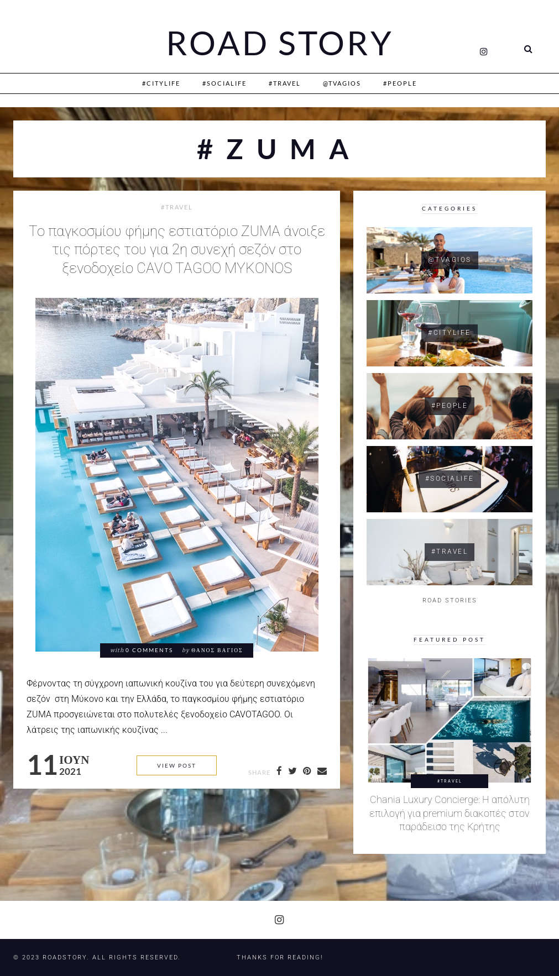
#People (400, 83)
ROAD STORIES (449, 600)
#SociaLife (224, 83)
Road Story (280, 43)
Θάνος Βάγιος (217, 650)
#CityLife (161, 83)
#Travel (285, 83)
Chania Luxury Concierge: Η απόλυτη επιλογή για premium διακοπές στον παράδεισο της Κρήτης (449, 813)
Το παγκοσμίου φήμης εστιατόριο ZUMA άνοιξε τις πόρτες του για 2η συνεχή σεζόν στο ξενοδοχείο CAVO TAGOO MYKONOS (177, 249)
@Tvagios (342, 83)
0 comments (149, 650)
